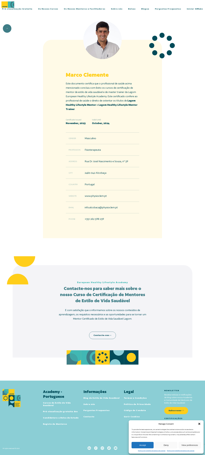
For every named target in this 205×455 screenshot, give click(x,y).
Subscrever (175, 410)
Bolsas (132, 9)
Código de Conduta (135, 410)
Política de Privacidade (137, 404)
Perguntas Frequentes (168, 9)
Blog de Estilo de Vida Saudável (101, 398)
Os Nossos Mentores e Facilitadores (84, 9)
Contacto (88, 416)
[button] (199, 423)
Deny (166, 445)
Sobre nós (116, 9)
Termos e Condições (135, 398)
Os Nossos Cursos (48, 9)
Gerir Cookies (132, 416)
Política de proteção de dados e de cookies (151, 450)
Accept (142, 445)
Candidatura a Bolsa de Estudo (61, 418)
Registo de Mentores (55, 424)
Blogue (145, 9)
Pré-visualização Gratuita (17, 9)
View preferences (190, 445)
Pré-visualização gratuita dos (60, 411)
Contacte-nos (101, 335)
